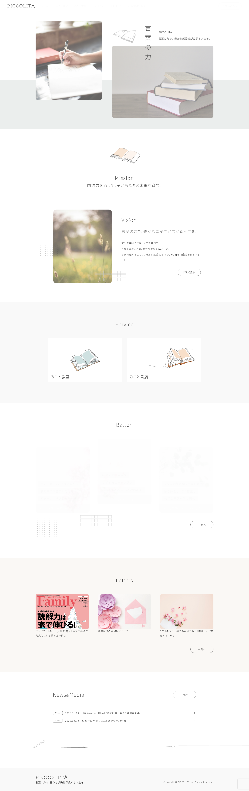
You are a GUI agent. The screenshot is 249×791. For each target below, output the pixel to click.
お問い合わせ (230, 6)
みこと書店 (80, 6)
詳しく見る (189, 272)
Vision (46, 6)
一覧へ (202, 524)
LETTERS (115, 6)
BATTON (98, 6)
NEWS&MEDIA (136, 6)
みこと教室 (62, 6)
